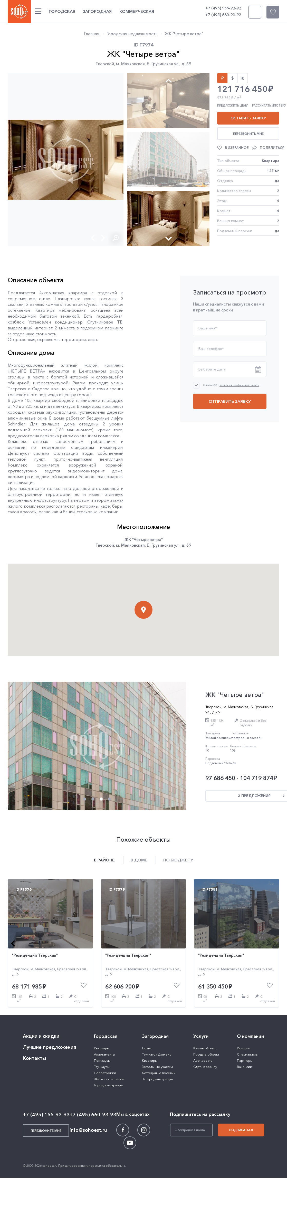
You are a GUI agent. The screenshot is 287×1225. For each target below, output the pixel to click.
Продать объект (206, 1054)
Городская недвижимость (132, 33)
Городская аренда (108, 1085)
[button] (93, 238)
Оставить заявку (248, 118)
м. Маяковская (130, 63)
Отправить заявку (230, 401)
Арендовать (202, 1060)
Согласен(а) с (231, 385)
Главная (91, 33)
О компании (250, 1036)
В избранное (237, 148)
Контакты (34, 1058)
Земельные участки (157, 1067)
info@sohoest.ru (88, 1130)
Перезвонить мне (248, 134)
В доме (139, 859)
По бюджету (178, 859)
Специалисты (247, 1054)
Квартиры (101, 1048)
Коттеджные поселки (159, 1073)
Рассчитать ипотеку (269, 105)
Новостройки (105, 1073)
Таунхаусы (102, 1067)
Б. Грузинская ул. (163, 63)
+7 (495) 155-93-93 (223, 8)
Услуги (201, 1036)
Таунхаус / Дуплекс (156, 1054)
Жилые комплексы (109, 1079)
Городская (62, 11)
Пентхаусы (102, 1060)
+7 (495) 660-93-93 (223, 14)
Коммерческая (136, 11)
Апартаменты (104, 1054)
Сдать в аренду (205, 1067)
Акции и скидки (41, 1036)
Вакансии (244, 1067)
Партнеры (245, 1060)
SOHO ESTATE (19, 11)
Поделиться (272, 148)
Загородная (97, 11)
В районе (104, 859)
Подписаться (241, 1130)
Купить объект (204, 1048)
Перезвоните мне (253, 12)
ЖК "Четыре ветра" (184, 33)
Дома (146, 1048)
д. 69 (186, 63)
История (244, 1048)
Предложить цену (232, 105)
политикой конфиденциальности (239, 385)
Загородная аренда (157, 1079)
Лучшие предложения (49, 1047)
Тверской (104, 63)
